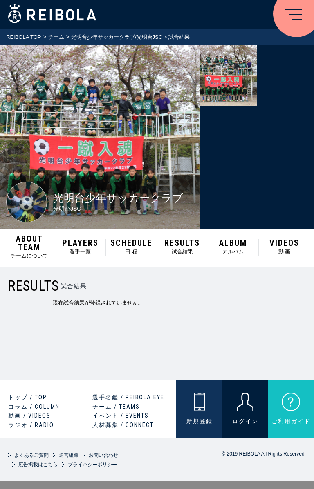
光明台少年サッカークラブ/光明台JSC (116, 37)
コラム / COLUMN (34, 406)
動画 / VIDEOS (29, 415)
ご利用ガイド (291, 421)
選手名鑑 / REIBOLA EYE (128, 397)
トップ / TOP (27, 397)
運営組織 (68, 455)
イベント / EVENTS (120, 415)
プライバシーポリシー (92, 464)
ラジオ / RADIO (31, 425)
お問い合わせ (103, 455)
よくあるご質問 (31, 455)
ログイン (245, 421)
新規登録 (199, 421)
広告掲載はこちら (38, 464)
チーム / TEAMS (116, 406)
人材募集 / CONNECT (123, 425)
